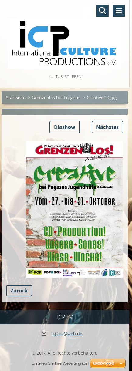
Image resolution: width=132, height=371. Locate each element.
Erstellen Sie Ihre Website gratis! (60, 363)
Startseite (15, 97)
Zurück (19, 290)
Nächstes (107, 127)
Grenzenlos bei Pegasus (56, 97)
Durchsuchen (102, 11)
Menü (119, 11)
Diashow (64, 127)
